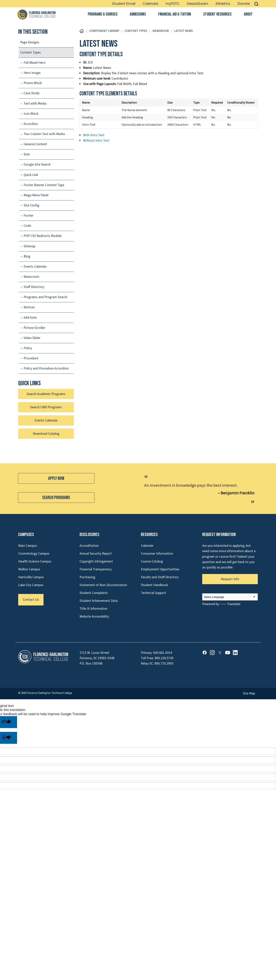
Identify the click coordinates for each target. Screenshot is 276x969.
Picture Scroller (34, 327)
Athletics (222, 3)
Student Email (123, 3)
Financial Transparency (96, 569)
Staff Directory (34, 287)
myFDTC (173, 3)
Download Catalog (46, 433)
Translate (230, 604)
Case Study (31, 93)
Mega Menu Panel (36, 195)
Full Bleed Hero (34, 62)
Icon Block (31, 113)
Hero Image (32, 72)
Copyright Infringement (96, 561)
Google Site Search (37, 164)
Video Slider (32, 338)
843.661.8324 (162, 652)
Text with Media (35, 103)
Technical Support (153, 592)
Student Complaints (94, 592)
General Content (35, 144)
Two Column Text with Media (44, 134)
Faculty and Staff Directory (160, 577)
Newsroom (31, 276)
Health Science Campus (34, 561)
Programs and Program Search (45, 297)
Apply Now (56, 478)
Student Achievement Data (99, 600)
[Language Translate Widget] (230, 596)
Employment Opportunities (160, 569)
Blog (27, 256)
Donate (243, 3)
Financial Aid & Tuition (174, 14)
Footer (28, 215)
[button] (256, 3)
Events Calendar (35, 266)
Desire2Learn (197, 3)
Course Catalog (152, 561)
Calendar (150, 3)
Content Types (30, 52)
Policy (28, 348)
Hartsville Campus (31, 577)
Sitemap (29, 246)
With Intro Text (93, 135)
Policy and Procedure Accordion (46, 368)
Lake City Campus (30, 585)
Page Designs (29, 42)
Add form (30, 317)
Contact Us (31, 599)
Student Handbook (154, 585)
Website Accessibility (94, 616)
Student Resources (217, 14)
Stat (27, 154)
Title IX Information (93, 608)
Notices (29, 307)
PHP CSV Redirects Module (43, 235)
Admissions (138, 14)
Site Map (249, 693)
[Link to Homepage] (36, 14)
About (248, 14)
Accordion (31, 123)
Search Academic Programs (46, 394)
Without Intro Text (96, 140)
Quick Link (31, 174)
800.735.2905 (163, 663)
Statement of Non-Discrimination (103, 585)
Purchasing (87, 577)
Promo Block (33, 83)
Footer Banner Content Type (44, 185)
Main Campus (27, 545)
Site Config (31, 205)
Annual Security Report (96, 553)
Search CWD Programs (46, 407)
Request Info (230, 579)
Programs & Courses (102, 14)
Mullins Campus (29, 569)
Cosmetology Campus (33, 553)
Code (27, 225)
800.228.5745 (164, 658)
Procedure (31, 358)
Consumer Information (157, 553)
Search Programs (56, 497)
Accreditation (89, 545)
